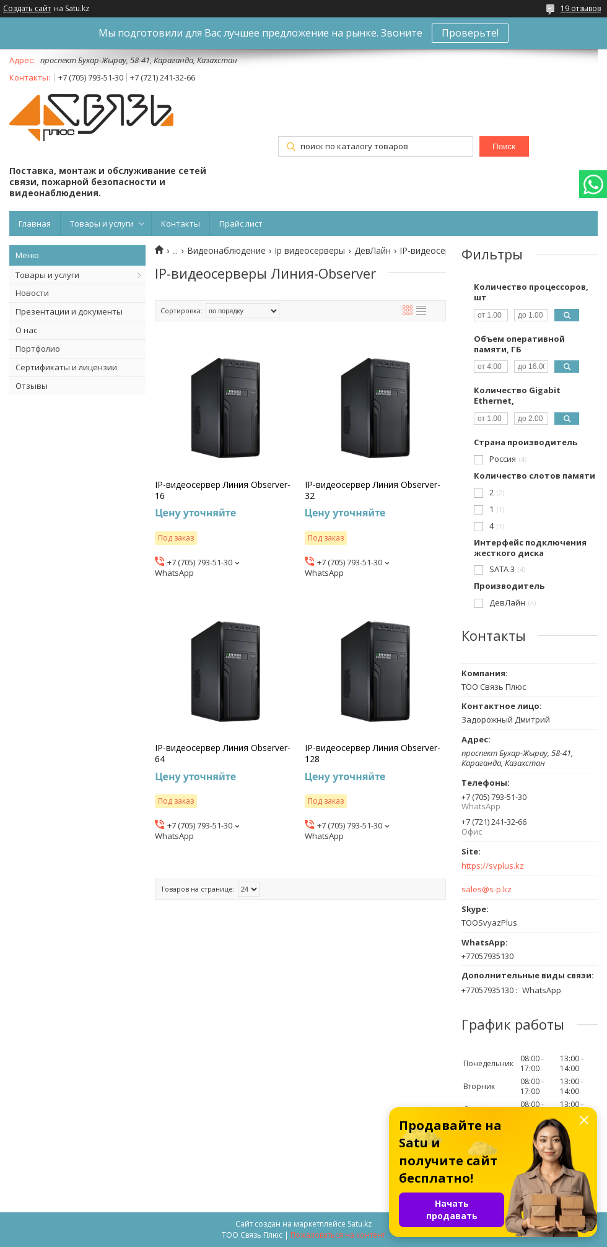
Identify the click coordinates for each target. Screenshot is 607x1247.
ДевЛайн (372, 250)
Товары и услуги (102, 223)
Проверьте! (470, 33)
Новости (32, 292)
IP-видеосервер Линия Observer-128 (372, 753)
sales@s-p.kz (486, 889)
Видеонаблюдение (226, 250)
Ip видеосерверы (309, 250)
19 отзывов (581, 8)
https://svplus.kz (492, 866)
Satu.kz (359, 1224)
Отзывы (31, 385)
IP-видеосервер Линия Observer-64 (222, 753)
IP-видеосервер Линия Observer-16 (222, 490)
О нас (26, 330)
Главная (35, 223)
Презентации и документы (69, 311)
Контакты (180, 223)
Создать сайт (27, 8)
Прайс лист (241, 223)
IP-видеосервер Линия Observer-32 (372, 490)
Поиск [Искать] (503, 146)
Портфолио (37, 348)
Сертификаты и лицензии (66, 367)
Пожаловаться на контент (337, 1235)
